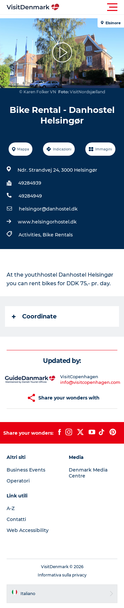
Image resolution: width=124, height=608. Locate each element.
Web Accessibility (28, 530)
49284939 (29, 183)
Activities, (31, 235)
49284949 (30, 196)
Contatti (16, 519)
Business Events (26, 470)
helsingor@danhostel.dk (48, 209)
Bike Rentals (58, 235)
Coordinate (34, 316)
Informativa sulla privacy (62, 574)
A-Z (11, 508)
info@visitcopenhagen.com (90, 382)
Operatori (18, 481)
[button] (91, 7)
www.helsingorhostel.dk (47, 222)
